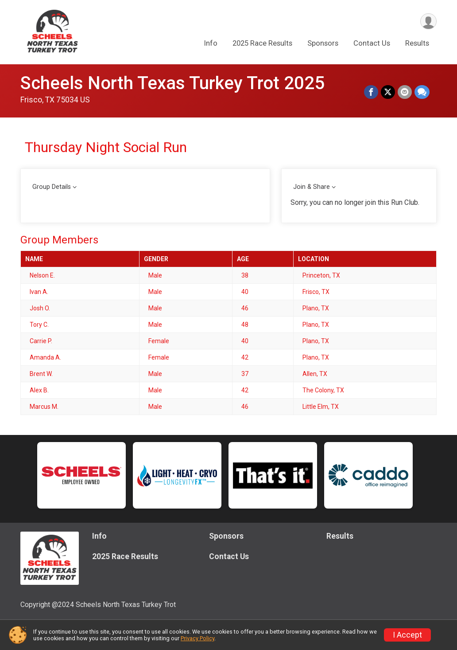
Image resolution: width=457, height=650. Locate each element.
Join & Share (311, 187)
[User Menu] (428, 21)
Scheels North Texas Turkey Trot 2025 (172, 83)
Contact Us (371, 43)
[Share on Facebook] (371, 92)
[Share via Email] (405, 92)
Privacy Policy (197, 638)
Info (210, 43)
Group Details (51, 187)
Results (417, 43)
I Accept (407, 634)
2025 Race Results (262, 43)
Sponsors (322, 43)
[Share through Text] (422, 92)
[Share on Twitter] (388, 92)
